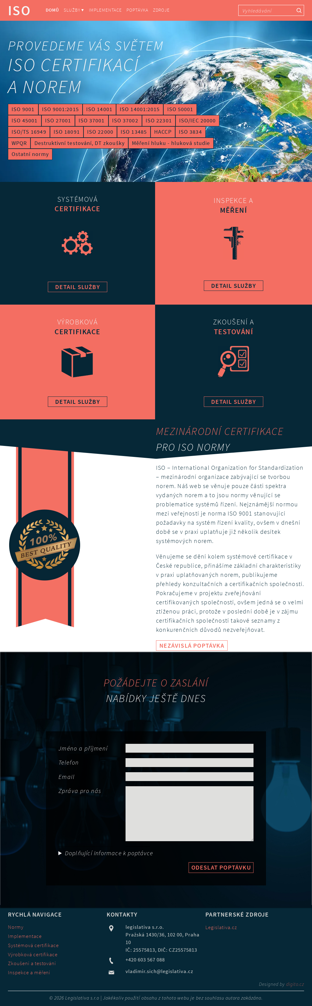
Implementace (105, 10)
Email (66, 776)
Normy (15, 927)
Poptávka (137, 10)
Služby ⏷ (74, 10)
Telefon (68, 762)
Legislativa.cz (221, 927)
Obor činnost (59, 846)
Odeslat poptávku (221, 867)
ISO (19, 10)
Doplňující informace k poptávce (109, 853)
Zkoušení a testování (32, 963)
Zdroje (161, 10)
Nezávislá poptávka (191, 645)
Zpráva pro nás (79, 790)
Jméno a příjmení (83, 748)
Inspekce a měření (29, 972)
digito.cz (295, 984)
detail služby (77, 287)
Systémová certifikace (33, 945)
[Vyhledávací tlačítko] (299, 10)
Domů (52, 10)
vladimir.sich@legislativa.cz (159, 971)
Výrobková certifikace (33, 954)
